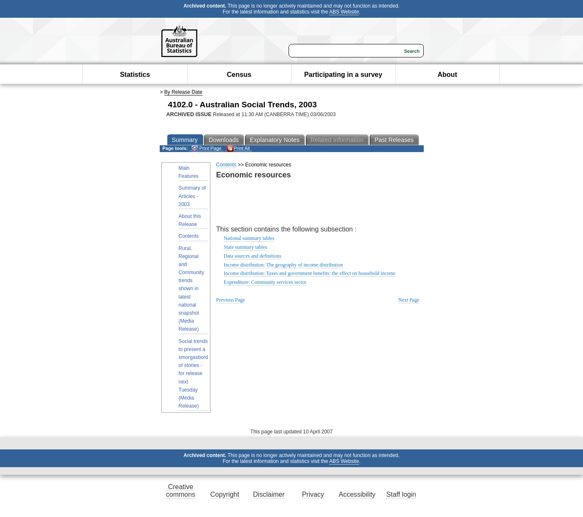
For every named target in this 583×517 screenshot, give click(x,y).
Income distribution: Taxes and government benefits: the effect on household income (310, 273)
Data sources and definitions (252, 256)
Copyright (224, 494)
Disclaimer (269, 494)
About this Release (190, 220)
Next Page (409, 300)
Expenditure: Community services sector (265, 282)
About (447, 74)
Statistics (135, 74)
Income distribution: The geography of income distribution (283, 265)
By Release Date (183, 92)
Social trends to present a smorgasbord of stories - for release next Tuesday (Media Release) (193, 373)
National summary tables (249, 238)
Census (239, 74)
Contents (189, 236)
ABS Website (344, 12)
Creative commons (180, 490)
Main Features (189, 172)
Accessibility (357, 494)
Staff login (401, 494)
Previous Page (230, 300)
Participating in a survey (343, 74)
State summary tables (245, 247)
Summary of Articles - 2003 (192, 196)
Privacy (313, 494)
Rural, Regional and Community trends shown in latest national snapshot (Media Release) (191, 288)
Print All (238, 148)
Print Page (206, 148)
